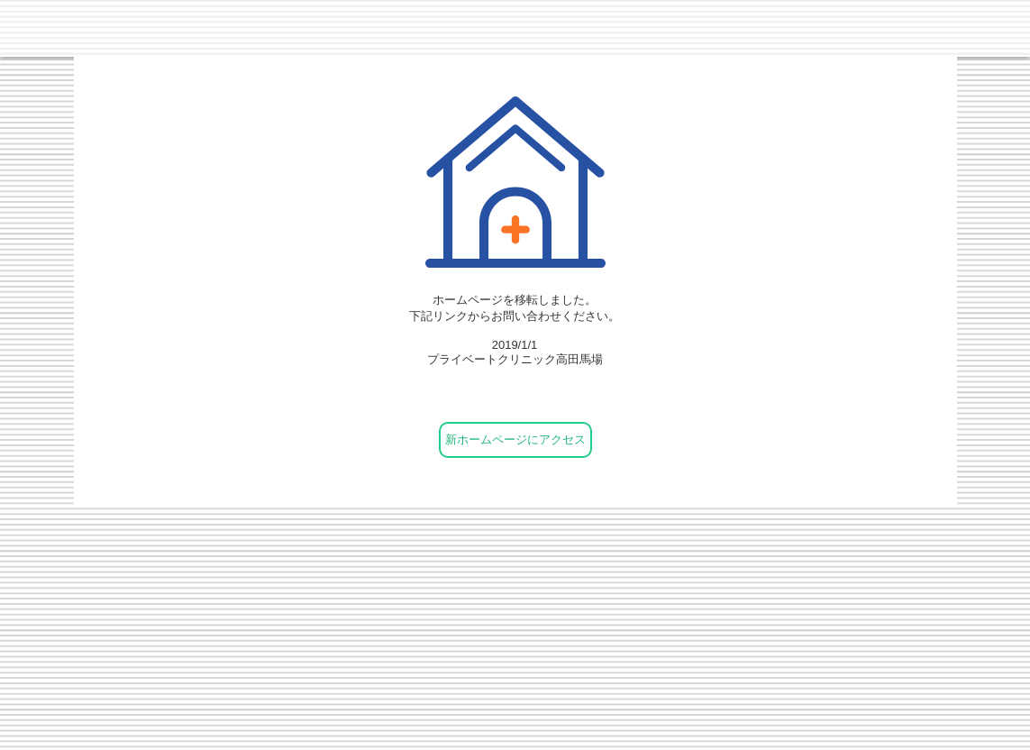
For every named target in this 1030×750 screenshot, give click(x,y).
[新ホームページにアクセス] (515, 440)
